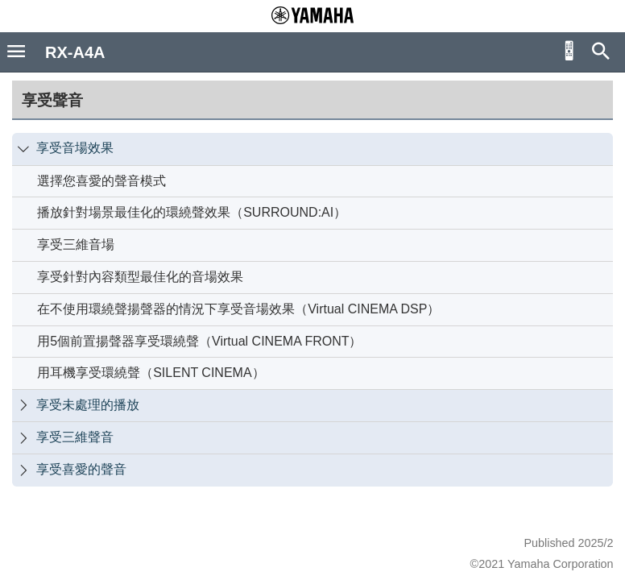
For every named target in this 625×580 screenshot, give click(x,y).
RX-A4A (75, 52)
